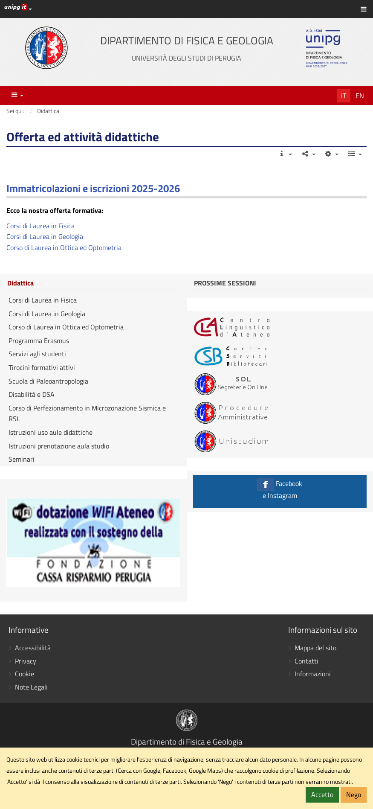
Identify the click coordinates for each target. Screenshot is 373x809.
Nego (353, 794)
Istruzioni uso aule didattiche (51, 432)
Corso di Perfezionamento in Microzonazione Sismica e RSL (87, 413)
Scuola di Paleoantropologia (48, 381)
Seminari (22, 459)
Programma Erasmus (39, 340)
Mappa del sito (315, 648)
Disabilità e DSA (32, 394)
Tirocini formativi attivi (42, 367)
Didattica (20, 283)
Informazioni (313, 674)
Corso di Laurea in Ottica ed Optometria (63, 247)
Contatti (306, 661)
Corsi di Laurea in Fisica (40, 226)
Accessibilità (33, 648)
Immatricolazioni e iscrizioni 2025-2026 (93, 188)
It (343, 95)
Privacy (25, 661)
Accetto (322, 794)
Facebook (280, 489)
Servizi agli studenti (37, 354)
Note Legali (31, 687)
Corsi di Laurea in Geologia (44, 236)
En (360, 95)
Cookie (24, 674)
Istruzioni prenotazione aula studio (59, 446)
